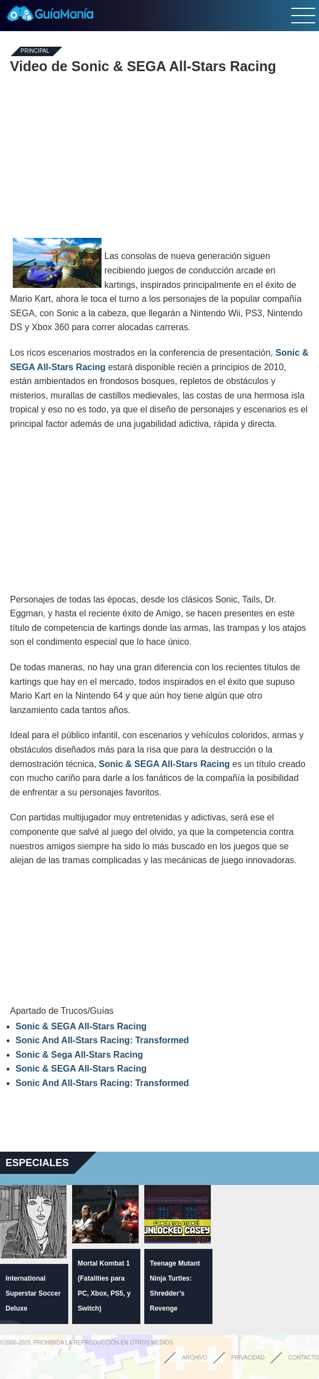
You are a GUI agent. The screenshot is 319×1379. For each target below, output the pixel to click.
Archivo (194, 1358)
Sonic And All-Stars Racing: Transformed (102, 1040)
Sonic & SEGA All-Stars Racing (164, 764)
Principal (35, 51)
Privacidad (248, 1358)
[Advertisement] (160, 154)
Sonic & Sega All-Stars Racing (79, 1054)
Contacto (303, 1358)
